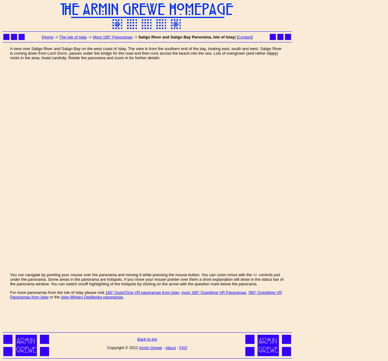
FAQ (183, 347)
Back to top (147, 339)
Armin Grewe (150, 347)
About (171, 347)
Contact (244, 37)
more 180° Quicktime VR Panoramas (213, 292)
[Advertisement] (147, 317)
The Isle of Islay (73, 37)
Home (48, 37)
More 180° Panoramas (113, 37)
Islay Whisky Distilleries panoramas (92, 297)
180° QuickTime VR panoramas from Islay (142, 292)
